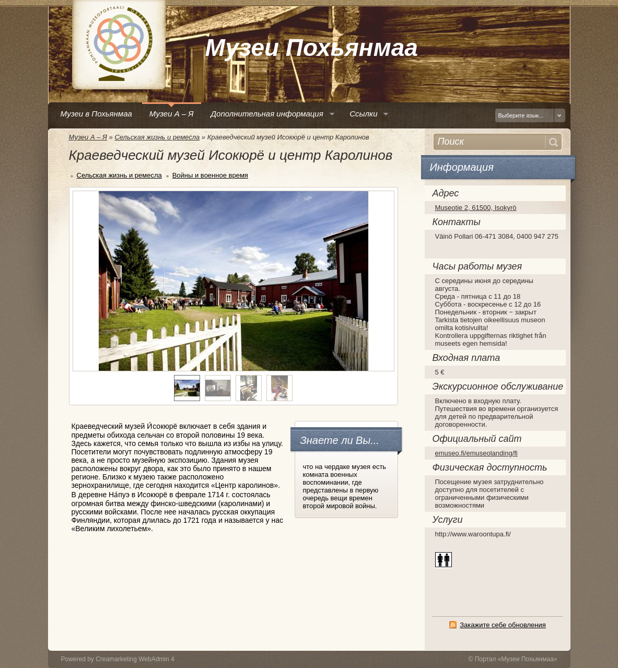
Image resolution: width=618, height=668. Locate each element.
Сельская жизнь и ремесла (157, 137)
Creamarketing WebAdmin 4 (135, 659)
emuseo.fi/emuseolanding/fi (476, 453)
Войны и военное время (210, 175)
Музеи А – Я (88, 137)
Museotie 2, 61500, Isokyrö (476, 208)
